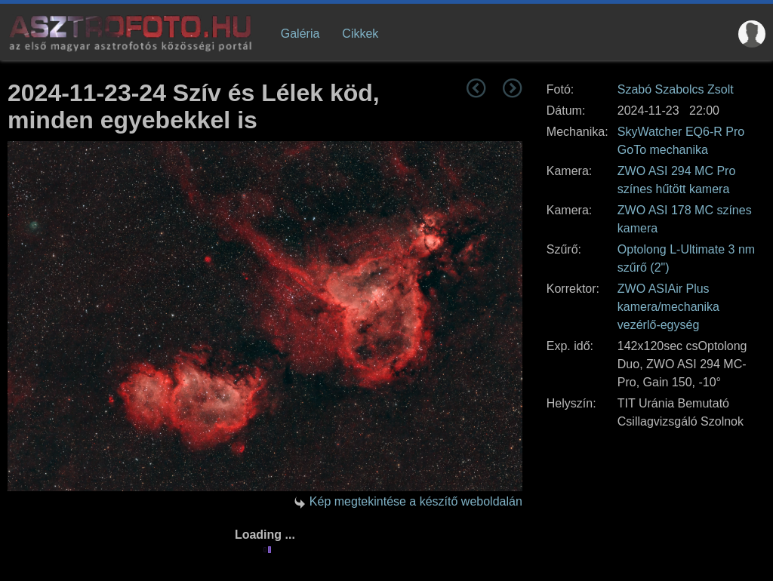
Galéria (300, 33)
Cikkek (360, 33)
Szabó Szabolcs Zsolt (675, 89)
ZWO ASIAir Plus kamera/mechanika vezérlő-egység (668, 306)
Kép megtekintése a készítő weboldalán (416, 501)
